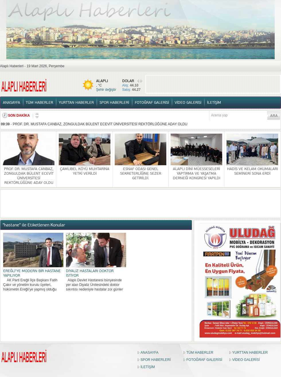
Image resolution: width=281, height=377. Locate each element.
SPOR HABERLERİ (114, 102)
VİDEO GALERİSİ (188, 102)
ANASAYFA (11, 102)
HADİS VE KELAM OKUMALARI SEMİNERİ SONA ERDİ (252, 171)
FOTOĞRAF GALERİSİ (152, 102)
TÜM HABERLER (39, 102)
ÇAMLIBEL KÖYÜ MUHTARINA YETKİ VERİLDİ (84, 171)
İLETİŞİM (214, 102)
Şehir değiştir (106, 90)
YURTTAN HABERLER (76, 102)
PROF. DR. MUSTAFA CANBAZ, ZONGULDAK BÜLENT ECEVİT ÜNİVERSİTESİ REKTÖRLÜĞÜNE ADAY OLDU (100, 124)
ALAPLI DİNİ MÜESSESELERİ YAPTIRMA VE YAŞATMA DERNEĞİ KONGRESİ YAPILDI (196, 173)
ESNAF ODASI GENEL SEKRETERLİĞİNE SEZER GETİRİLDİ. (140, 173)
